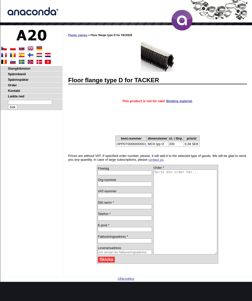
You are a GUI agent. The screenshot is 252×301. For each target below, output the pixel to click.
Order (12, 85)
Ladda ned (16, 96)
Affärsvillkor (126, 295)
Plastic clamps (77, 35)
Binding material (179, 101)
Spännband (17, 74)
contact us (155, 159)
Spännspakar (18, 79)
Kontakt (14, 91)
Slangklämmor (19, 68)
